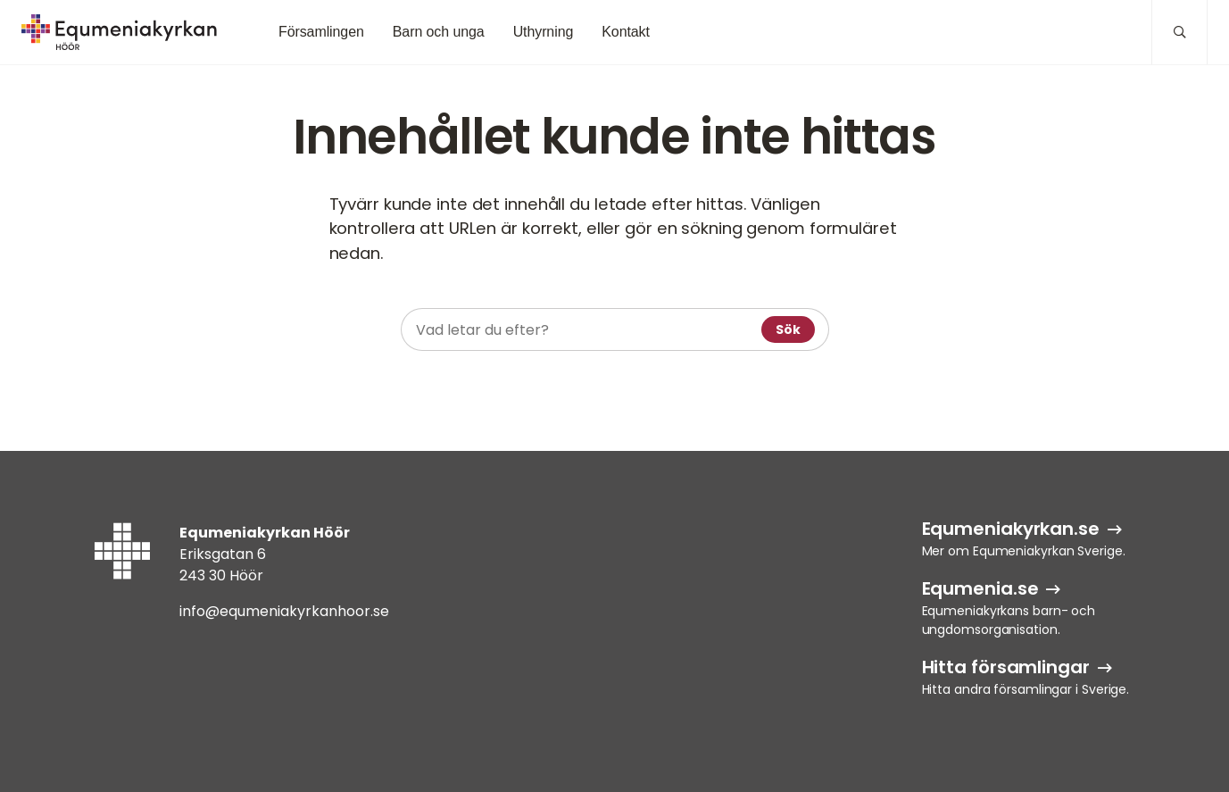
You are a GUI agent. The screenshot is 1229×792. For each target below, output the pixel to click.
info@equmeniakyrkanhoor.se (284, 611)
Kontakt (626, 31)
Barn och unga (439, 31)
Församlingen (321, 31)
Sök (788, 329)
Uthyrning (543, 31)
